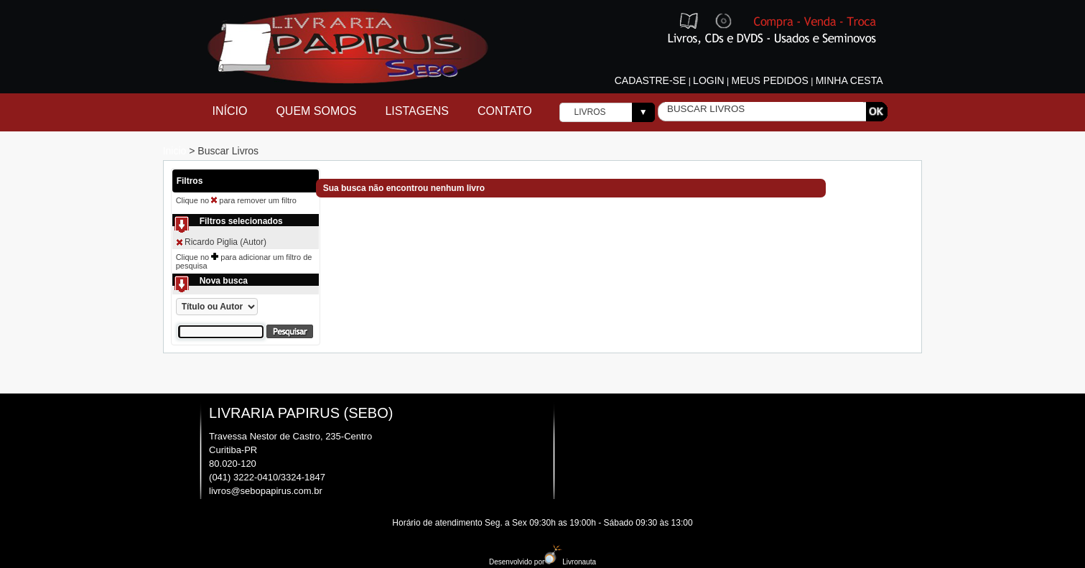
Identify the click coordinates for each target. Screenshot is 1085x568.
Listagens (417, 111)
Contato (505, 111)
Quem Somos (316, 111)
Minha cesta (849, 80)
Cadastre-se (650, 80)
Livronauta (570, 562)
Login (709, 80)
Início (230, 111)
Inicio (176, 151)
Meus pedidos (769, 80)
